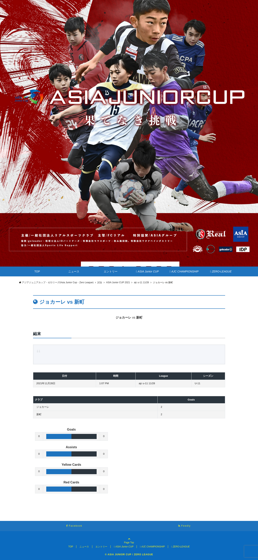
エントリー (110, 271)
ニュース (73, 271)
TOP (37, 271)
